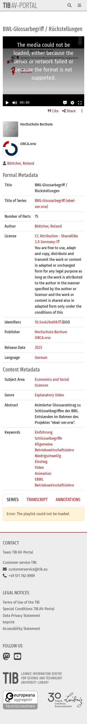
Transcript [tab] (37, 499)
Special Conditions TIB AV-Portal (29, 608)
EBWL (39, 479)
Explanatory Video (49, 395)
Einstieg (41, 461)
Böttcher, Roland (48, 226)
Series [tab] (13, 499)
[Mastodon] (6, 658)
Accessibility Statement (21, 628)
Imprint (9, 622)
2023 (38, 347)
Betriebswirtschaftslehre (54, 485)
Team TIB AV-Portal (18, 552)
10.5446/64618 (46, 322)
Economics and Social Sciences (52, 382)
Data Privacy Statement (21, 615)
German (41, 357)
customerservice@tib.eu (25, 569)
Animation (43, 473)
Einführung (43, 432)
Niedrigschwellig (48, 455)
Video (39, 467)
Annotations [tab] (68, 499)
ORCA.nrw (43, 337)
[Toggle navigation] (69, 5)
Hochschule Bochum (51, 332)
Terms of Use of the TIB (21, 602)
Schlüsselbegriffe (48, 438)
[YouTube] (17, 658)
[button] (65, 102)
